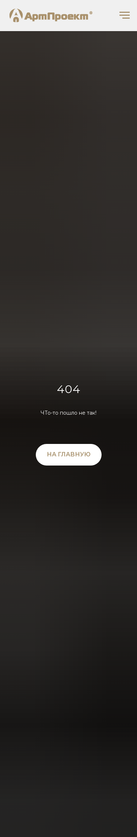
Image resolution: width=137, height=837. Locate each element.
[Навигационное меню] (124, 15)
